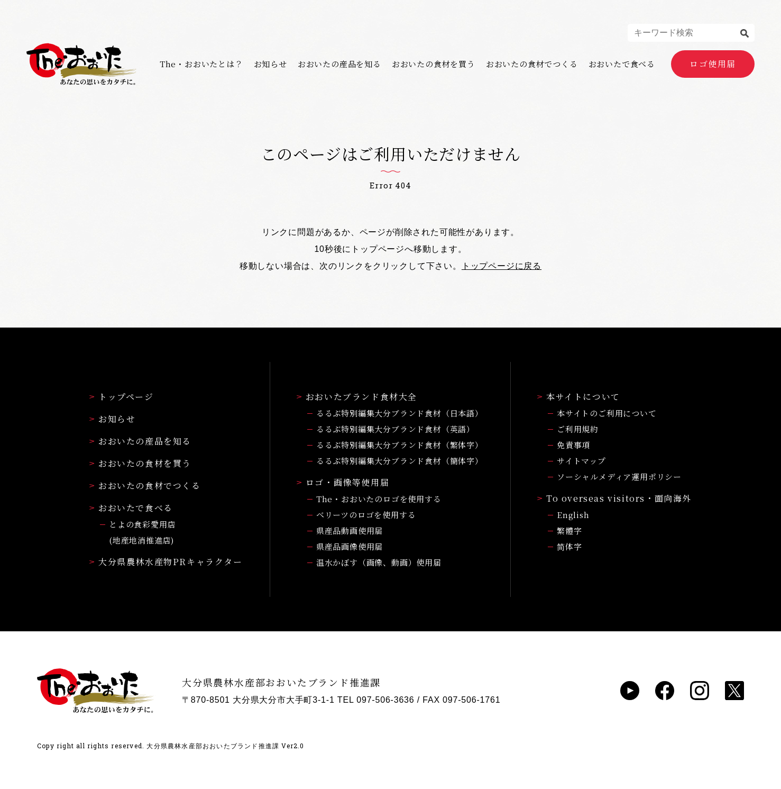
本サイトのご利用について (607, 413)
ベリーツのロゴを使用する (366, 514)
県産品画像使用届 (349, 546)
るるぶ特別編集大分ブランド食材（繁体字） (399, 444)
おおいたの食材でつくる (532, 64)
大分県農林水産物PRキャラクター (166, 562)
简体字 (569, 546)
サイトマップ (581, 460)
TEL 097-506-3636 (376, 699)
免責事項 (573, 444)
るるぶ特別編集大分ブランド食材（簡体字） (399, 460)
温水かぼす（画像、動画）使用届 (379, 562)
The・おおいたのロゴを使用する (379, 498)
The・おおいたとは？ (201, 64)
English (573, 514)
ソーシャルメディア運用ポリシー (619, 476)
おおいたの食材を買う (433, 64)
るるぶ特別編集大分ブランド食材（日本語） (399, 413)
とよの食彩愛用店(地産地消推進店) (142, 532)
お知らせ (270, 64)
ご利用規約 (578, 428)
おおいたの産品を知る (339, 64)
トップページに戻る (501, 265)
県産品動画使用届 (349, 530)
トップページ (121, 397)
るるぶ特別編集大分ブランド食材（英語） (395, 428)
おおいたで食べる (622, 64)
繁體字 (569, 530)
